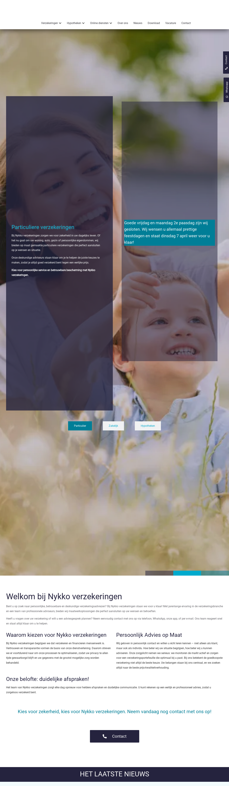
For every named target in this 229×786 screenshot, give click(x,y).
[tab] (80, 432)
